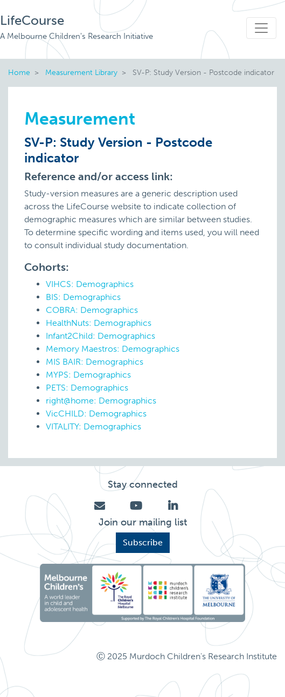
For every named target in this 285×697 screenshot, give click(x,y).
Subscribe (143, 542)
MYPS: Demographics (88, 375)
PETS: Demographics (87, 387)
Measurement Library (81, 72)
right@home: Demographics (101, 400)
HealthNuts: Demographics (98, 323)
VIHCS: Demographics (90, 284)
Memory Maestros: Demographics (112, 349)
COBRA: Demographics (92, 310)
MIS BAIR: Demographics (94, 362)
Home (19, 72)
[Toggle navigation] (261, 28)
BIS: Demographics (83, 297)
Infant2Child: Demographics (100, 336)
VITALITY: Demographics (93, 426)
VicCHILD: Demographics (96, 413)
